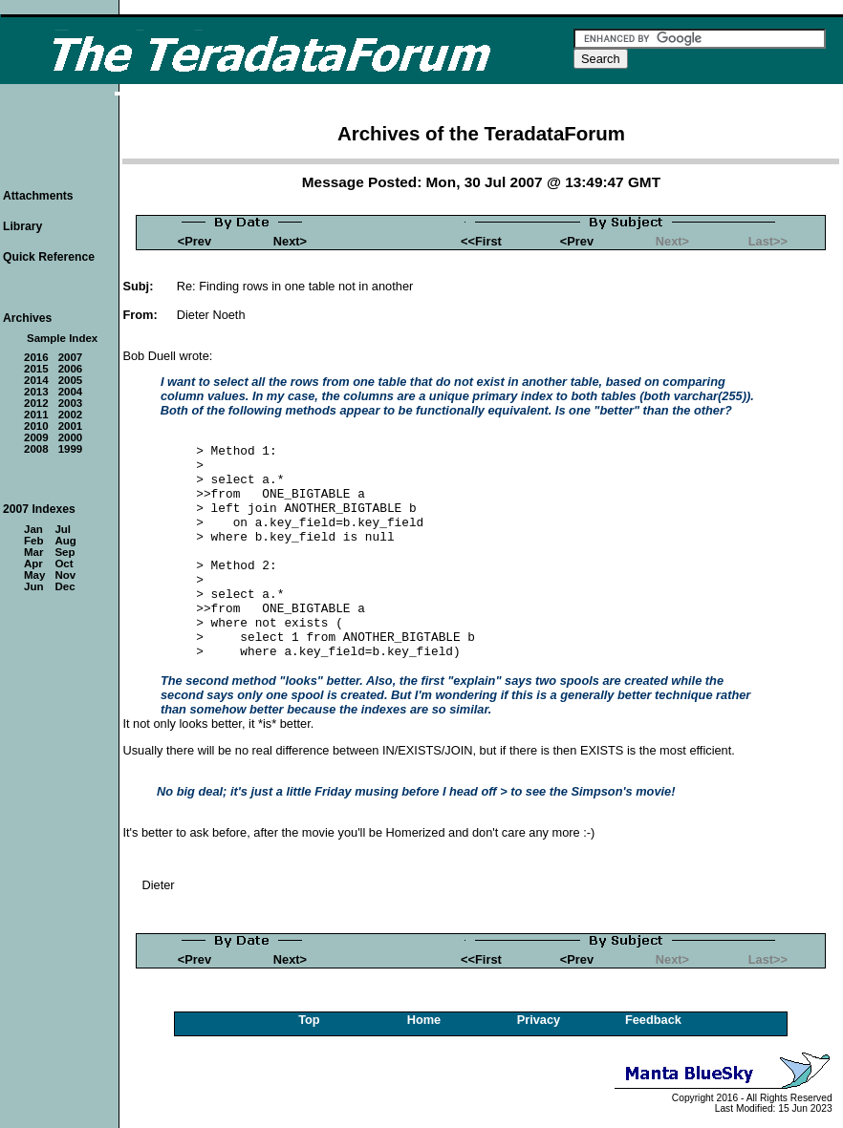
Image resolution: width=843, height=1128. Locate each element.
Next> (290, 241)
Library (22, 226)
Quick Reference (49, 257)
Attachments (38, 195)
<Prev (194, 241)
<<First (481, 241)
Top (309, 1019)
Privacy (539, 1019)
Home (424, 1019)
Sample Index (62, 338)
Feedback (653, 1019)
